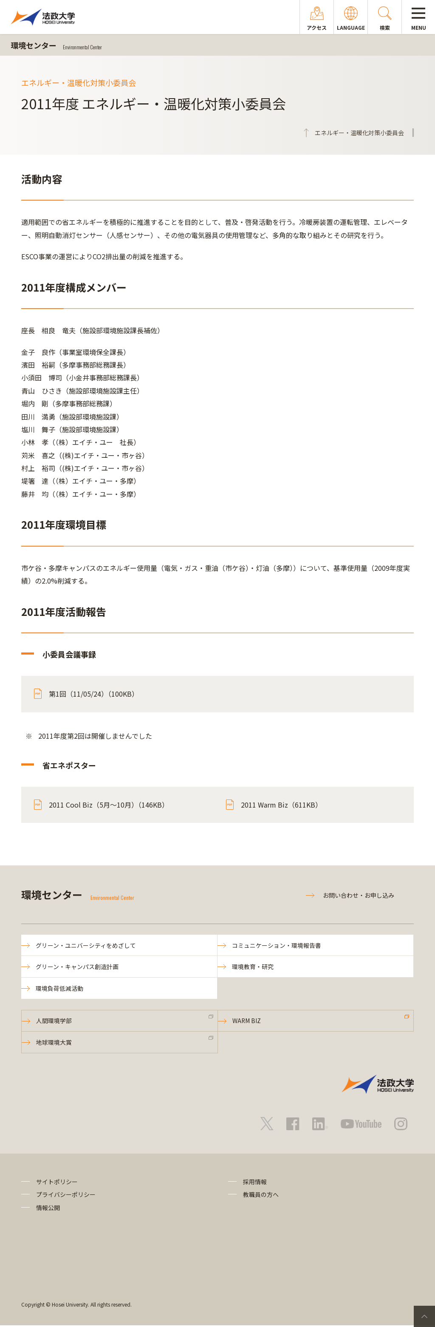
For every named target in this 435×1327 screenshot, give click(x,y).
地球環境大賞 (54, 1043)
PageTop (424, 1316)
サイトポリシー (57, 1183)
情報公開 (48, 1209)
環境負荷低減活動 (60, 989)
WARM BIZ (247, 1022)
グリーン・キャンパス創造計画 (77, 967)
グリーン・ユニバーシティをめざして (86, 945)
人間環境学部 (54, 1022)
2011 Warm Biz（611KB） (281, 805)
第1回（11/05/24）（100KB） (93, 694)
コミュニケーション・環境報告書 (277, 945)
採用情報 (255, 1183)
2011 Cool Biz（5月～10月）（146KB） (109, 805)
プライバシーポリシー (66, 1196)
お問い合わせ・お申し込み (358, 895)
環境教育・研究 (253, 967)
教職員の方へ (261, 1196)
